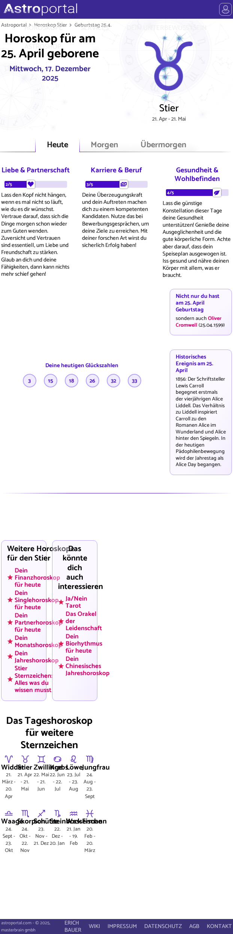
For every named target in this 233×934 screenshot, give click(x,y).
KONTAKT (219, 926)
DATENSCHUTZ (163, 926)
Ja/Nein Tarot (76, 602)
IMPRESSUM (122, 926)
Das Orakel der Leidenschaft (84, 621)
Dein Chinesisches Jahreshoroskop (87, 666)
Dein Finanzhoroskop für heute (37, 577)
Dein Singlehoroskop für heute (36, 600)
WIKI (94, 926)
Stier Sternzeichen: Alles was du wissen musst (34, 679)
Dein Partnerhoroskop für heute (38, 622)
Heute (57, 145)
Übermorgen (163, 145)
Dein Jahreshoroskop (36, 656)
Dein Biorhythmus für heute (84, 643)
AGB (194, 926)
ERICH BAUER (72, 926)
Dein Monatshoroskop (38, 641)
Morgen (104, 145)
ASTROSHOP (42, 46)
